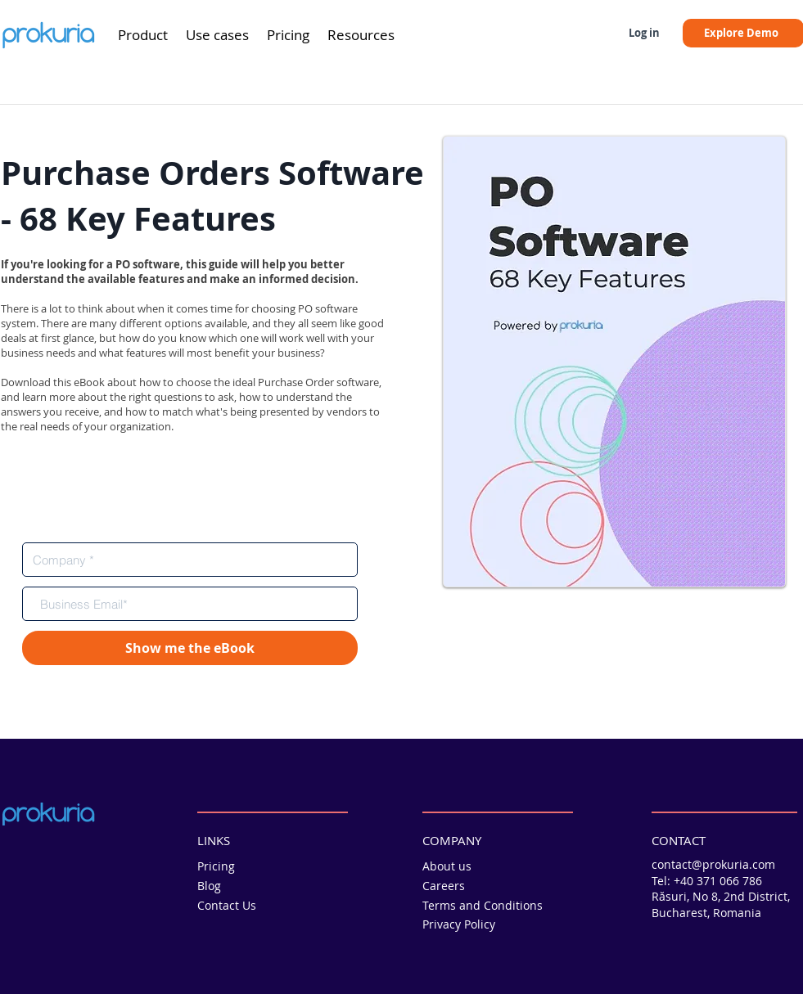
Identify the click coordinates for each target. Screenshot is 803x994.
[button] (143, 35)
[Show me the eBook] (190, 648)
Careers (443, 885)
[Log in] (644, 33)
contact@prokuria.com (713, 864)
